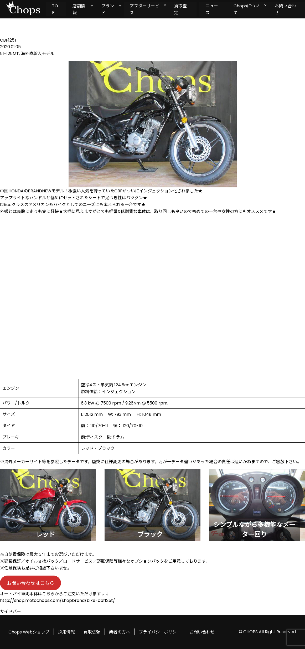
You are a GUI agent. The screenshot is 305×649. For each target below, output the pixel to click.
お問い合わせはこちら (30, 583)
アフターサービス (144, 9)
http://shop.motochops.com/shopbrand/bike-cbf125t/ (57, 600)
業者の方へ (119, 632)
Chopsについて (247, 9)
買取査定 (180, 9)
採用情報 (66, 632)
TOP (55, 9)
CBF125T (8, 40)
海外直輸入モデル (37, 54)
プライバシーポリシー (160, 632)
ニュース (211, 9)
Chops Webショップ (28, 632)
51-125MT (9, 54)
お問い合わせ (202, 632)
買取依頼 (92, 632)
